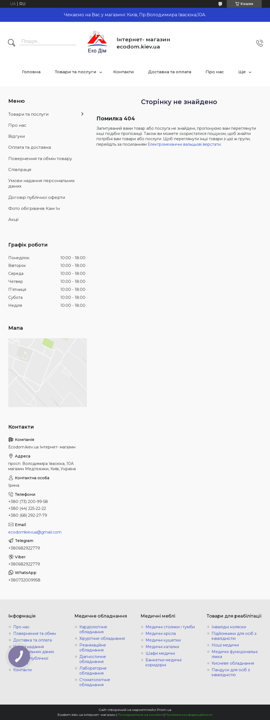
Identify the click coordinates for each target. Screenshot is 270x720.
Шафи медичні (160, 653)
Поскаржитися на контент (140, 715)
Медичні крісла (160, 633)
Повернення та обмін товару (40, 158)
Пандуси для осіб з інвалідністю (231, 672)
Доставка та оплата (169, 71)
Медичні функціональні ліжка (235, 654)
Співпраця (19, 169)
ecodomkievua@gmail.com (34, 532)
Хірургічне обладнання (102, 638)
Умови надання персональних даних (41, 183)
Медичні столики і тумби (170, 626)
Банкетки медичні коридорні (163, 662)
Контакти (123, 71)
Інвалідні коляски (229, 626)
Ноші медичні (225, 645)
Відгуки (16, 136)
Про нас (215, 71)
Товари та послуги (75, 71)
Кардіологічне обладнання (93, 629)
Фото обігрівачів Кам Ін (34, 208)
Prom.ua (164, 710)
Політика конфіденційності (188, 715)
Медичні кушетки (163, 640)
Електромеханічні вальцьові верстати (184, 144)
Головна (31, 71)
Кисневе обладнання (233, 663)
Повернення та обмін (34, 633)
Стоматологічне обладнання (94, 682)
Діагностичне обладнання (92, 659)
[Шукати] (12, 43)
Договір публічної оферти (36, 197)
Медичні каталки (162, 646)
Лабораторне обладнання (93, 671)
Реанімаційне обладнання (92, 648)
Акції (13, 219)
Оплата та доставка (29, 147)
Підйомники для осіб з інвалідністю (234, 636)
